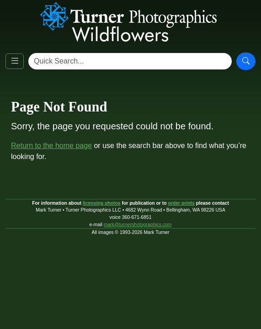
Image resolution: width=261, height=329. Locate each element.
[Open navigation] (14, 61)
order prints (181, 203)
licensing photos (102, 203)
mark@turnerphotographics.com (138, 224)
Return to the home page (51, 145)
